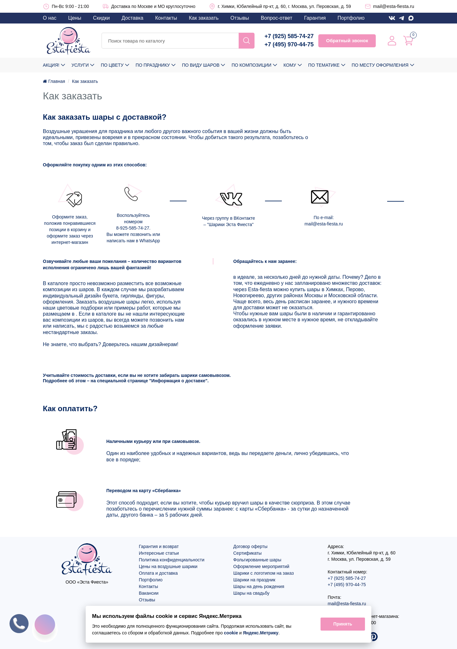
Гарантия (315, 18)
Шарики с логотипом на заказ (263, 573)
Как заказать (204, 18)
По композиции (251, 65)
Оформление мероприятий (261, 566)
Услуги (80, 65)
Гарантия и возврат (159, 546)
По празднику (153, 65)
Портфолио (351, 18)
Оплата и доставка (158, 573)
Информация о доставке (178, 380)
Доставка (132, 18)
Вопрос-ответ (276, 18)
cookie (231, 632)
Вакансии (149, 593)
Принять (342, 624)
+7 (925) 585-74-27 (289, 36)
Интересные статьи (159, 553)
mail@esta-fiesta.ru (393, 6)
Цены (74, 18)
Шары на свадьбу (251, 593)
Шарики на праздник (254, 579)
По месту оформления (380, 65)
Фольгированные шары (257, 559)
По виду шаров (200, 65)
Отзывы (239, 18)
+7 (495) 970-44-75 (289, 44)
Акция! (51, 65)
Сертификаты (247, 553)
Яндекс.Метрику (261, 632)
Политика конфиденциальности (172, 559)
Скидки (101, 18)
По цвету (112, 65)
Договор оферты (250, 546)
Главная (54, 81)
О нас (49, 18)
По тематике (324, 65)
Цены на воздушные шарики (168, 566)
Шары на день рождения (258, 586)
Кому (289, 65)
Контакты (166, 18)
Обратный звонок (347, 40)
